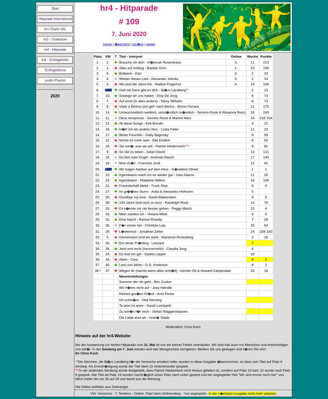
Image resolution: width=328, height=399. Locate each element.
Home (107, 44)
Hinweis (83, 336)
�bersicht (122, 44)
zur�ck (138, 44)
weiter (150, 44)
